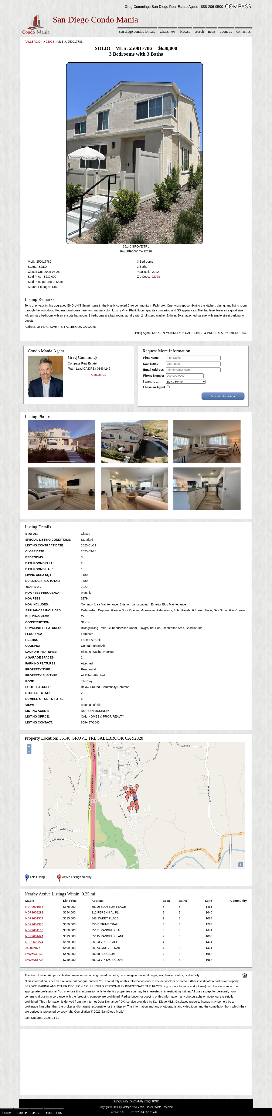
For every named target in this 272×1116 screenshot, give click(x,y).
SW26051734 (34, 959)
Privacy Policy (120, 1101)
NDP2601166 (34, 930)
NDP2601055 (34, 906)
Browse (185, 32)
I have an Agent (154, 387)
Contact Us (243, 32)
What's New (168, 32)
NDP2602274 (34, 942)
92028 (50, 41)
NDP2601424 (34, 936)
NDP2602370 (34, 924)
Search (199, 32)
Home (6, 1112)
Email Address (153, 369)
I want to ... (151, 381)
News (212, 32)
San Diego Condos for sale (137, 32)
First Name (151, 357)
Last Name (150, 363)
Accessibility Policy (140, 1101)
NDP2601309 (34, 918)
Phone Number (153, 375)
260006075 (32, 948)
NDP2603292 (34, 912)
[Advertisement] (136, 1061)
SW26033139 (34, 954)
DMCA (156, 1101)
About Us (226, 32)
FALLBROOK (33, 41)
